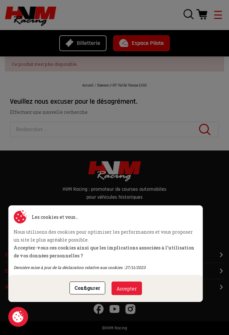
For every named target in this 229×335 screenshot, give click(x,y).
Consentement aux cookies (18, 317)
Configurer (87, 288)
